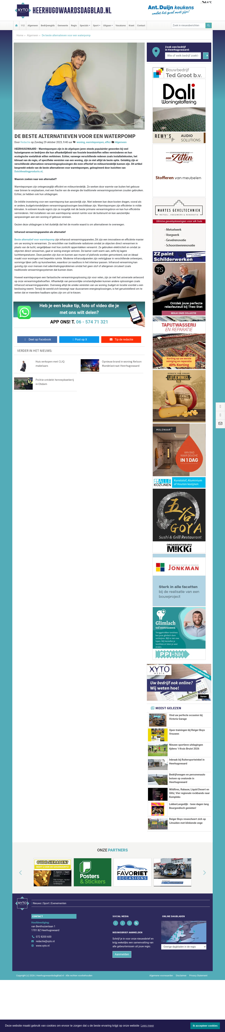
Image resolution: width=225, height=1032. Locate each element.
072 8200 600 (43, 972)
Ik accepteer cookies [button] (205, 1025)
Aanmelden (122, 990)
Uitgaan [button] (107, 25)
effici (108, 142)
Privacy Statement (198, 1011)
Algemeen (33, 25)
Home (20, 35)
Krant (131, 25)
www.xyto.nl (42, 981)
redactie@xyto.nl (45, 976)
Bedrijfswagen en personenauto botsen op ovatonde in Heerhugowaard (187, 778)
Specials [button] (84, 25)
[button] (16, 916)
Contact (141, 25)
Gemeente (63, 25)
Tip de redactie (121, 339)
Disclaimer (181, 1011)
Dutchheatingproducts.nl (28, 171)
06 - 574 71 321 (92, 322)
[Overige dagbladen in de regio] (183, 964)
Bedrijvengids (48, 25)
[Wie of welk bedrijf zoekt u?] (183, 55)
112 (23, 25)
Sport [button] (96, 25)
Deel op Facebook (37, 339)
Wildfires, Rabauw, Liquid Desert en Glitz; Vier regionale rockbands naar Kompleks (189, 803)
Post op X (79, 339)
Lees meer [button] (147, 1025)
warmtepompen (95, 142)
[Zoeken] (208, 25)
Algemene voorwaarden (161, 1011)
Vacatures (121, 25)
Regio (74, 25)
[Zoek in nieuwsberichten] (188, 25)
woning (81, 142)
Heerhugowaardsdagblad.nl (72, 10)
